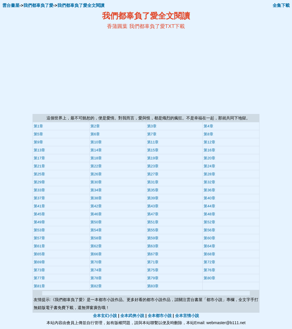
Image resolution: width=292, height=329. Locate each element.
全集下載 (281, 5)
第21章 (39, 166)
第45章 (39, 214)
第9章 (38, 142)
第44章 (209, 206)
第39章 (153, 198)
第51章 (153, 222)
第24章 (209, 166)
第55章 (153, 230)
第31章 (153, 182)
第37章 (39, 198)
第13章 (39, 150)
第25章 (39, 174)
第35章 (153, 190)
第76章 (209, 270)
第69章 (39, 262)
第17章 (39, 158)
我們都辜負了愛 (38, 5)
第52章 (209, 222)
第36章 (209, 190)
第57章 (39, 238)
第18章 (96, 158)
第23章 (153, 166)
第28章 (209, 174)
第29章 (39, 182)
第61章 (39, 246)
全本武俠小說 (132, 315)
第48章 (209, 214)
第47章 (153, 214)
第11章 (153, 142)
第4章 (208, 126)
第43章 (153, 206)
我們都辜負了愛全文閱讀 (80, 5)
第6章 (95, 134)
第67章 (153, 254)
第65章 (39, 254)
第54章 (96, 230)
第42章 (96, 206)
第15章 (153, 150)
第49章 (39, 222)
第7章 (152, 134)
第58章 (96, 238)
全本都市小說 (160, 315)
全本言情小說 (187, 315)
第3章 (152, 126)
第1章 (38, 126)
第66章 (96, 254)
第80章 (209, 278)
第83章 (153, 286)
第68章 (209, 254)
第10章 (96, 142)
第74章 (96, 270)
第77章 (39, 278)
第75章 (153, 270)
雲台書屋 (10, 5)
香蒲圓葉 (117, 26)
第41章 (39, 206)
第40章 (209, 198)
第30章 (96, 182)
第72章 (209, 262)
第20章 (209, 158)
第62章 (96, 246)
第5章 (38, 134)
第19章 (153, 158)
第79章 (153, 278)
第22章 (96, 166)
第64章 (209, 246)
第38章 (96, 198)
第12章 (209, 142)
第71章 (153, 262)
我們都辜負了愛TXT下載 (157, 26)
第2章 (95, 126)
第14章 (96, 150)
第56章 (209, 230)
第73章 (39, 270)
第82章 (96, 286)
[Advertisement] (91, 72)
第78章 (96, 278)
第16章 (209, 150)
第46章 (96, 214)
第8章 (208, 134)
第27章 (153, 174)
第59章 (153, 238)
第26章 (96, 174)
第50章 (96, 222)
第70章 (96, 262)
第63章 (153, 246)
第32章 (209, 182)
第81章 (39, 286)
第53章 (39, 230)
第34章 (96, 190)
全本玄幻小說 (105, 315)
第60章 (209, 238)
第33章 (39, 190)
